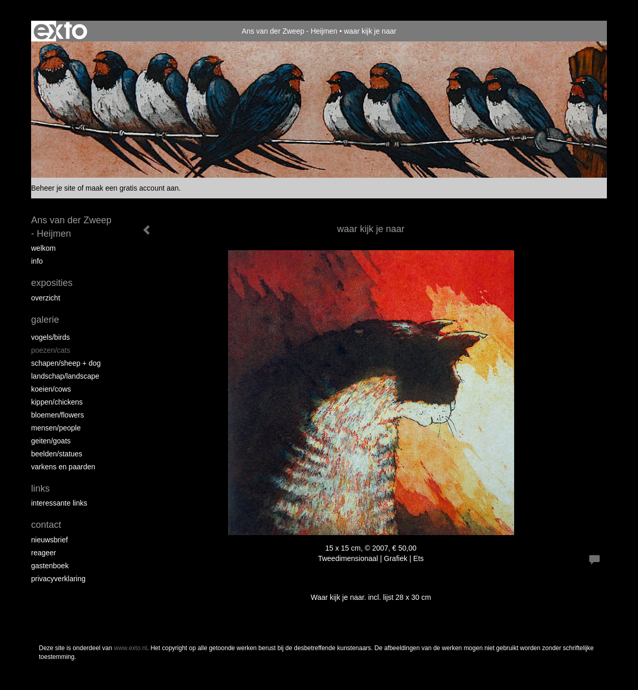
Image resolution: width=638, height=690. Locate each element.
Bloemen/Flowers (57, 415)
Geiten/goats (50, 441)
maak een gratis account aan (132, 188)
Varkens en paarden (63, 467)
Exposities (52, 283)
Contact (46, 525)
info (37, 261)
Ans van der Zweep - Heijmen (289, 31)
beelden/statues (56, 454)
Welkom (43, 248)
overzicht (45, 298)
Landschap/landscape (65, 376)
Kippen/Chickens (57, 402)
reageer (43, 553)
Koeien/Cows (51, 389)
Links (40, 488)
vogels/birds (50, 337)
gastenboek (49, 566)
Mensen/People (56, 428)
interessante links (59, 503)
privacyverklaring (58, 578)
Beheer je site (53, 188)
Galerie (45, 319)
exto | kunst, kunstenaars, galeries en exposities (60, 31)
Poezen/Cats (50, 350)
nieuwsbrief (49, 540)
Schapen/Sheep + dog (66, 363)
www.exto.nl (130, 648)
